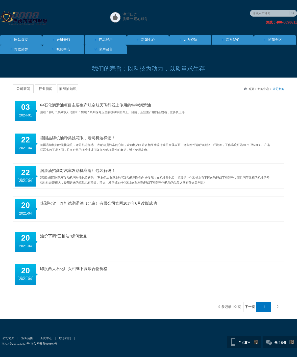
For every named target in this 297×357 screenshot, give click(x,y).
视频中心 (63, 49)
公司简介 (8, 338)
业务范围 (27, 338)
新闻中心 (148, 40)
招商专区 (275, 40)
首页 (251, 89)
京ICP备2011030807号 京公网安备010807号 (29, 343)
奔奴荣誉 (21, 49)
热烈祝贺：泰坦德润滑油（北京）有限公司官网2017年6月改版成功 (98, 203)
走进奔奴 (63, 40)
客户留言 (106, 49)
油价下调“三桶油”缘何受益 (63, 236)
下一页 (250, 307)
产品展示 (106, 40)
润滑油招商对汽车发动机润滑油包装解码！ (77, 170)
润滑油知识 (67, 89)
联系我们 (233, 40)
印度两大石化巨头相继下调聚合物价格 (73, 269)
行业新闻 (45, 89)
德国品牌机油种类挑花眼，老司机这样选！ (77, 138)
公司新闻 (278, 89)
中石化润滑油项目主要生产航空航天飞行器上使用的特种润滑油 (95, 105)
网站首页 (21, 40)
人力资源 (190, 40)
